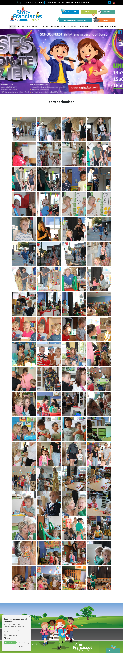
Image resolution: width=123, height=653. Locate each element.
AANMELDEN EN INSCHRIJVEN (72, 20)
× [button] (29, 617)
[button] (16, 646)
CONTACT (90, 12)
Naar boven (113, 650)
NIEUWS (104, 12)
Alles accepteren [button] (10, 642)
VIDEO (102, 20)
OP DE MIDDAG (54, 26)
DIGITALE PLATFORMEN (96, 26)
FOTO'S (63, 26)
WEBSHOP (113, 26)
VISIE (106, 26)
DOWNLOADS (84, 26)
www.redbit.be (32, 644)
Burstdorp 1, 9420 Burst (53, 2)
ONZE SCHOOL (21, 26)
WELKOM (12, 26)
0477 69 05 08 (39, 2)
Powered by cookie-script (16, 649)
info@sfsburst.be (67, 2)
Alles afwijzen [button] (23, 642)
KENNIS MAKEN (69, 11)
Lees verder (14, 632)
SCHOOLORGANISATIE (33, 26)
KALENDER (45, 26)
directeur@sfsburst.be (82, 2)
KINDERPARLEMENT (72, 26)
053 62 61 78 (29, 2)
